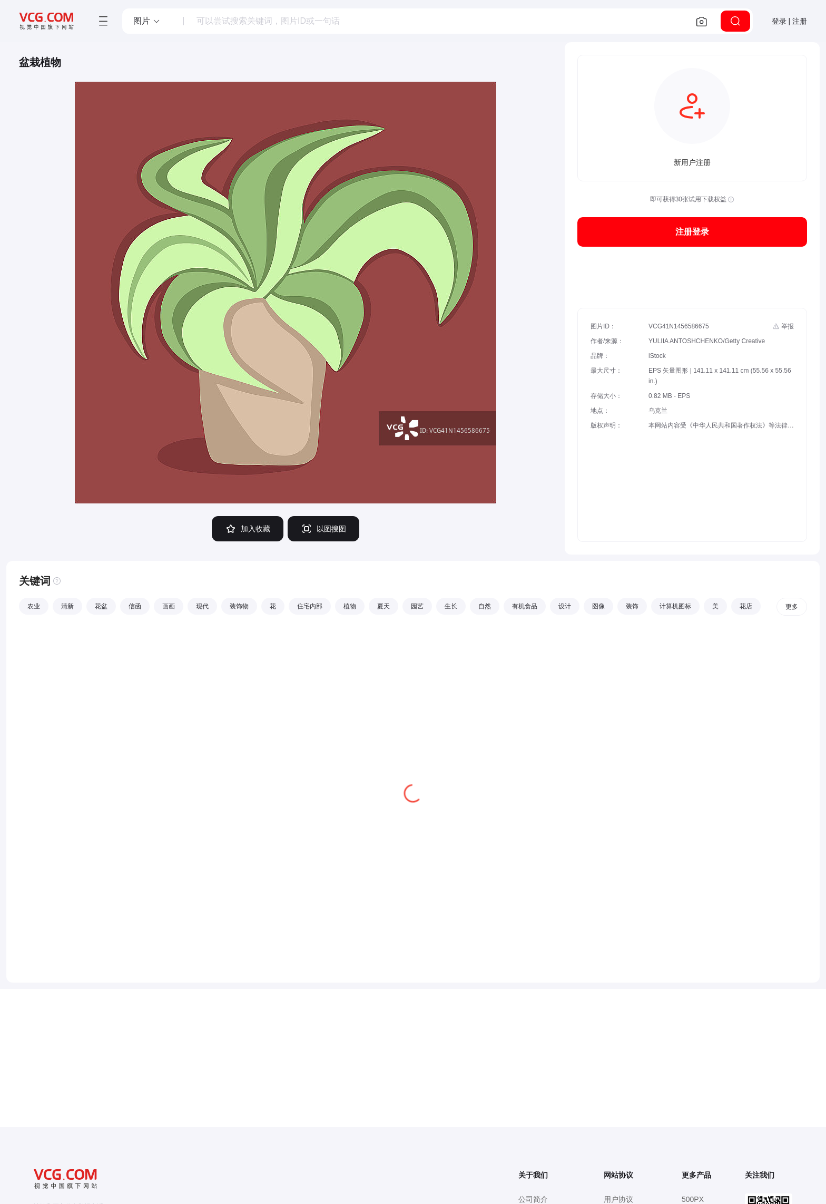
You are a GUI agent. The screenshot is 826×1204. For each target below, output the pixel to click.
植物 (349, 606)
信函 (135, 606)
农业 (33, 606)
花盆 (101, 606)
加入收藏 (247, 529)
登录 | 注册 (789, 21)
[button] (147, 21)
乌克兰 (657, 410)
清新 (67, 606)
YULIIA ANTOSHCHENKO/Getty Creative (706, 341)
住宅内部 (309, 606)
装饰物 (239, 606)
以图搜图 (323, 529)
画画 (168, 606)
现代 (202, 606)
